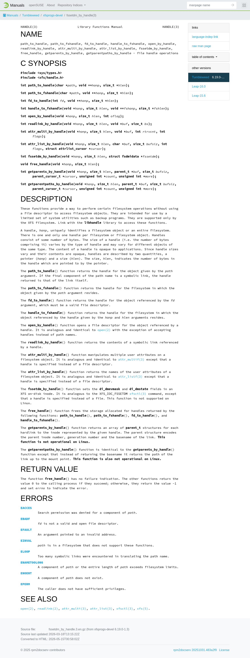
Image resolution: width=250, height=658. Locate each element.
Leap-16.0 (199, 86)
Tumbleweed (30, 15)
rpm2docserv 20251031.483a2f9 (195, 650)
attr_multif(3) (131, 359)
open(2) (104, 330)
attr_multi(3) (74, 609)
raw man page (201, 46)
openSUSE (36, 5)
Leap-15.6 (199, 95)
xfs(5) (142, 609)
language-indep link (205, 36)
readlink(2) (47, 609)
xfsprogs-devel (53, 15)
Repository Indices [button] (70, 5)
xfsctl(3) (138, 394)
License (224, 650)
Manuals (10, 15)
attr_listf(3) (130, 377)
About (51, 5)
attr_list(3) (101, 609)
